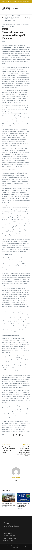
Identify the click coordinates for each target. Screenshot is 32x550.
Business (18, 15)
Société (12, 15)
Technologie (13, 18)
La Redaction (16, 477)
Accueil (3, 24)
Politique (7, 15)
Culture (7, 18)
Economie (7, 17)
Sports (17, 17)
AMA (14, 20)
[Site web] (16, 481)
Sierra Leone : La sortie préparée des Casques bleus (8, 504)
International (8, 20)
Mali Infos (6, 8)
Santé (12, 17)
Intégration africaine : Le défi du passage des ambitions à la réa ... (23, 505)
